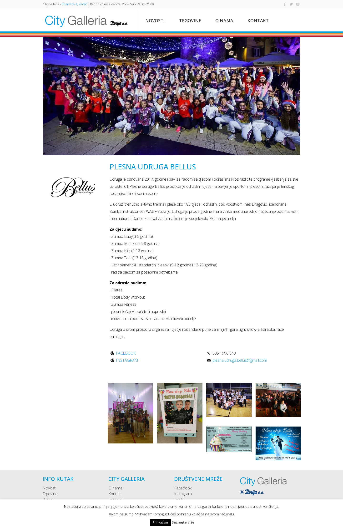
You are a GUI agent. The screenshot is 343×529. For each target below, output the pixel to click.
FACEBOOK (126, 353)
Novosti (49, 488)
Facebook (183, 488)
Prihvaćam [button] (160, 522)
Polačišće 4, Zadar (74, 4)
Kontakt (115, 493)
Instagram (183, 493)
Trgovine (50, 493)
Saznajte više (183, 522)
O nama (115, 488)
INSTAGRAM (127, 360)
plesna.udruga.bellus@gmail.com (239, 360)
